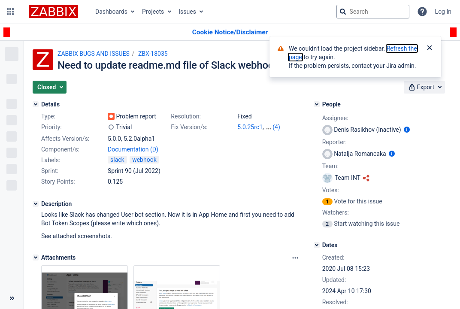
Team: (330, 166)
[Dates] (317, 245)
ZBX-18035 (153, 53)
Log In (443, 11)
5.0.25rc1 (250, 127)
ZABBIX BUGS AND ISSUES (94, 53)
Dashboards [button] (111, 11)
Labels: (50, 160)
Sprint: (49, 170)
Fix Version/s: (189, 127)
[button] (10, 11)
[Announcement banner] (230, 32)
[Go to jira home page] (53, 11)
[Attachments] (36, 257)
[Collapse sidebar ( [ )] (11, 298)
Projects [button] (153, 11)
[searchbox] (372, 11)
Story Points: (58, 181)
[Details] (36, 104)
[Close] (429, 48)
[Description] (36, 204)
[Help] (422, 11)
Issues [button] (187, 11)
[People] (317, 104)
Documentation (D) (133, 149)
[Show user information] (406, 129)
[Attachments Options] (295, 258)
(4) (276, 127)
